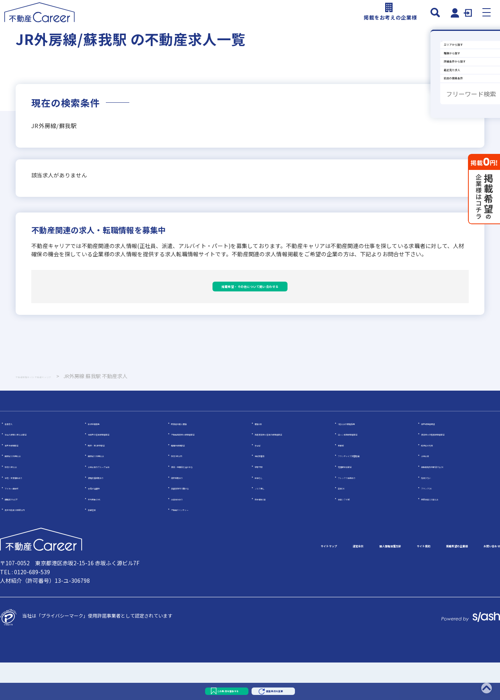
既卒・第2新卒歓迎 (108, 482)
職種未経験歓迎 (187, 482)
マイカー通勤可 (21, 524)
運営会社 (256, 583)
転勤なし (264, 514)
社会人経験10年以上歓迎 (31, 471)
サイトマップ (209, 583)
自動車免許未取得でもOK (447, 503)
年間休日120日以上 (441, 535)
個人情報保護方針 (309, 583)
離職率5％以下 (20, 535)
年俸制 (345, 482)
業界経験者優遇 (437, 460)
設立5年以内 (184, 492)
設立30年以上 (19, 503)
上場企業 (430, 492)
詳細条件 (439, 122)
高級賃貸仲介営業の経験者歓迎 (287, 471)
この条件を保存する (198, 686)
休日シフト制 (352, 535)
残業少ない (433, 514)
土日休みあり (185, 535)
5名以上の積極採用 (358, 460)
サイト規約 (365, 583)
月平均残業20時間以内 (28, 546)
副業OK (346, 524)
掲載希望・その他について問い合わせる (250, 311)
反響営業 (97, 546)
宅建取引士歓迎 (354, 503)
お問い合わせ (481, 583)
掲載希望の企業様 (422, 583)
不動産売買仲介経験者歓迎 (199, 471)
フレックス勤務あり (359, 514)
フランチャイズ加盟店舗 (363, 492)
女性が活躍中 (102, 524)
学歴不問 (264, 503)
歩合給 (262, 482)
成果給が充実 (435, 482)
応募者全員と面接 (190, 460)
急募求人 (14, 460)
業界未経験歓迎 (21, 482)
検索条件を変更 (307, 686)
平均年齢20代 (102, 535)
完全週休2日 (268, 535)
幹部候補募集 (102, 460)
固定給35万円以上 (107, 492)
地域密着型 (266, 492)
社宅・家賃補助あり (26, 514)
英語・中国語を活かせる (197, 503)
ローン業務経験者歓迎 (361, 471)
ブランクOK (433, 524)
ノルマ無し (266, 524)
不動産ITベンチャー (191, 546)
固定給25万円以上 (24, 492)
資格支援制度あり (106, 514)
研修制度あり (185, 514)
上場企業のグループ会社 (113, 503)
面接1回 (263, 460)
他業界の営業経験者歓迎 (113, 471)
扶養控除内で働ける (192, 524)
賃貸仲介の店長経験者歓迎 (449, 471)
